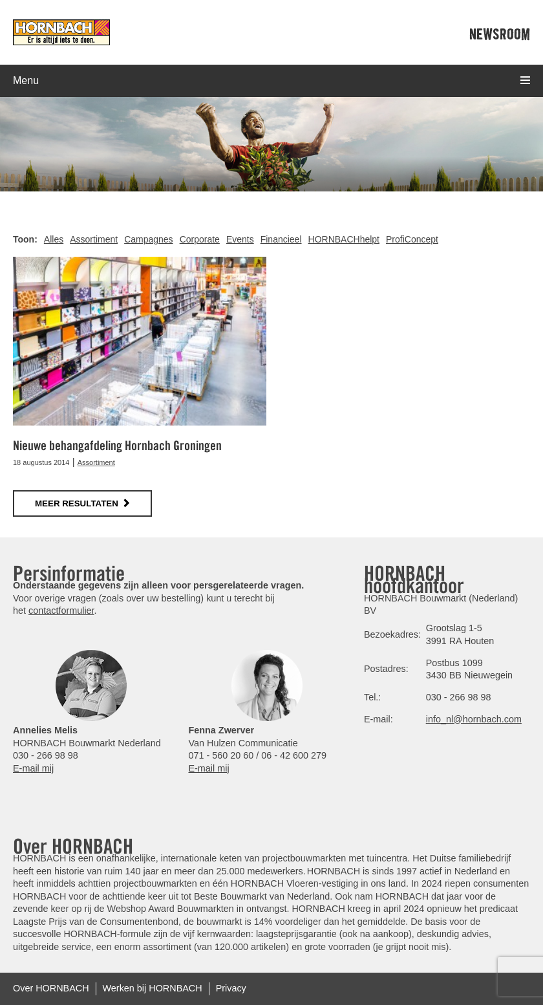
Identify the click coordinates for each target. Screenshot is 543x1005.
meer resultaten (76, 503)
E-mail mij (33, 768)
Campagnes (148, 239)
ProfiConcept (412, 239)
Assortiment (94, 239)
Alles (53, 239)
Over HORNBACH (51, 988)
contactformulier (61, 610)
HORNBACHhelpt (343, 239)
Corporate (200, 239)
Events (240, 239)
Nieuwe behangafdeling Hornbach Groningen (117, 445)
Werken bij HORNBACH (152, 988)
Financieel (281, 239)
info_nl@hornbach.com (474, 719)
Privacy (231, 988)
